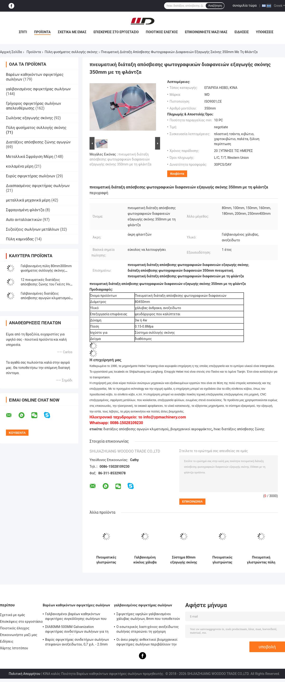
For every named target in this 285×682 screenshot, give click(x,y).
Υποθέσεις (265, 32)
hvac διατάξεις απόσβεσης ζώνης (239, 429)
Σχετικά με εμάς (72, 32)
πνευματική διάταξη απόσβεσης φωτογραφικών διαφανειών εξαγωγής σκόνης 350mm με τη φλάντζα (120, 159)
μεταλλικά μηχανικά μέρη (28, 200)
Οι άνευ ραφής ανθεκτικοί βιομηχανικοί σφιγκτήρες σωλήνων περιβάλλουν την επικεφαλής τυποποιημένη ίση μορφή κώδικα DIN (146, 643)
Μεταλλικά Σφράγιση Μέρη (29, 156)
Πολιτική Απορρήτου (24, 674)
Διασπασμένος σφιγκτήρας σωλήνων (38, 185)
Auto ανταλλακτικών (24, 219)
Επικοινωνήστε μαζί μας (206, 32)
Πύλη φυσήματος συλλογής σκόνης (71, 52)
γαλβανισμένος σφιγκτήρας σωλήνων (38, 89)
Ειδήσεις (241, 32)
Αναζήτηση (215, 5)
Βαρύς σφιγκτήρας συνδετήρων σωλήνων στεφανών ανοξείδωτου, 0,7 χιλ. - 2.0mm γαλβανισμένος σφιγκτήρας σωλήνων (77, 643)
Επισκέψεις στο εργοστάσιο (116, 32)
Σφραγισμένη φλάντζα (25, 210)
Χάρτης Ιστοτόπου (14, 648)
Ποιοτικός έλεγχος (162, 32)
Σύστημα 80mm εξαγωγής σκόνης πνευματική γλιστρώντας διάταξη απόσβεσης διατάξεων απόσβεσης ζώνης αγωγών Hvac (183, 559)
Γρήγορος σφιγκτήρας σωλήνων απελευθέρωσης (33, 105)
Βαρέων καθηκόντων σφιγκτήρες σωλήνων (76, 605)
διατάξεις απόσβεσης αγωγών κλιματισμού (135, 429)
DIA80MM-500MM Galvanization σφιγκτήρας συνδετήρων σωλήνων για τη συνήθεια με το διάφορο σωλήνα (77, 630)
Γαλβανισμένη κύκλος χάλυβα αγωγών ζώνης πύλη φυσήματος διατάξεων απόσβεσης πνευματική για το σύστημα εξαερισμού (145, 559)
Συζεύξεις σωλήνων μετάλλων (32, 229)
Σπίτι (23, 32)
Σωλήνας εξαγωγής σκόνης (29, 118)
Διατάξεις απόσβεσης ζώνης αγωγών (38, 142)
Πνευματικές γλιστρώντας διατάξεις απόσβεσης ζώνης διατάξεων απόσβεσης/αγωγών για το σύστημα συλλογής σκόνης (106, 559)
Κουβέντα (177, 173)
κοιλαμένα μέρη (19, 166)
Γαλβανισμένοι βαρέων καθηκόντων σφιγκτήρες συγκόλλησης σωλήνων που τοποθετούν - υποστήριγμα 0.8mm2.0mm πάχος (76, 617)
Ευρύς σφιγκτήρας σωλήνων (30, 176)
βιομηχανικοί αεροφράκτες (191, 429)
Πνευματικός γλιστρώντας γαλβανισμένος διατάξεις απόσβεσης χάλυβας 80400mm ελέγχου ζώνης (222, 559)
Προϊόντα (42, 32)
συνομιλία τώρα (244, 5)
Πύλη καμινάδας (20, 239)
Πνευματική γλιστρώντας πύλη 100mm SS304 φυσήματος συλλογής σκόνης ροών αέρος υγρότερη (261, 559)
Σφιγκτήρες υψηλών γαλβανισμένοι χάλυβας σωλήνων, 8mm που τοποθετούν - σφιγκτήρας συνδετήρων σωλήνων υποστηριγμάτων (148, 617)
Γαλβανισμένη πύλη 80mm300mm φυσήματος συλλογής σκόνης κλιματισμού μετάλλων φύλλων (46, 270)
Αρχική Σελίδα (11, 52)
